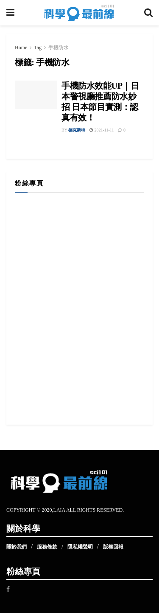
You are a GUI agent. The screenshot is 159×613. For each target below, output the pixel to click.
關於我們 (16, 547)
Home (21, 47)
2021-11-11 (101, 130)
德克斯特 (76, 130)
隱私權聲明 (80, 547)
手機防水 (58, 47)
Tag (38, 47)
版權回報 (113, 547)
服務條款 (47, 547)
